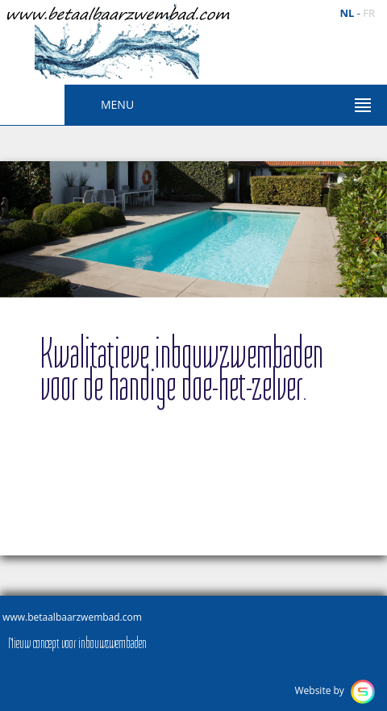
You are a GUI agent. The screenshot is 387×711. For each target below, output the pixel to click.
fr (369, 13)
